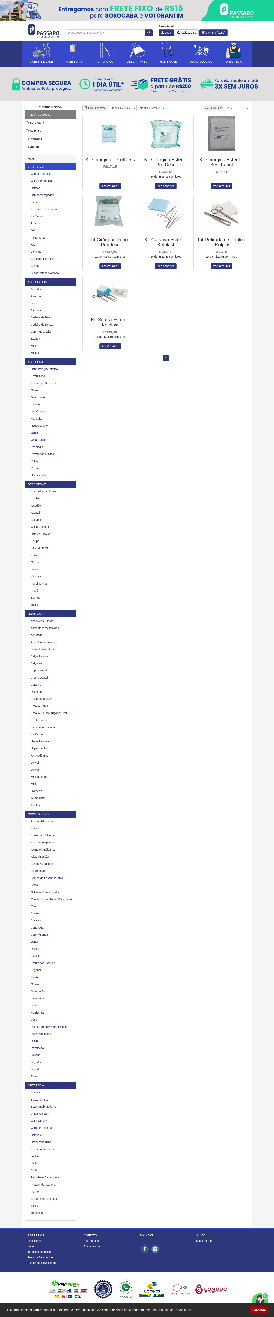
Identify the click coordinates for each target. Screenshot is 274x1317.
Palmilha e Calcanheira (45, 1177)
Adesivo (36, 828)
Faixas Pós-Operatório (44, 209)
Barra (34, 303)
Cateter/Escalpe (40, 533)
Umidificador (38, 475)
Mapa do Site (204, 1240)
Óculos (35, 432)
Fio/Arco (36, 977)
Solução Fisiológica (43, 258)
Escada (35, 338)
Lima (34, 1005)
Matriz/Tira (37, 1012)
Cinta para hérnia (41, 180)
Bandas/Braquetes (42, 863)
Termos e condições (40, 1251)
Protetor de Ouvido (42, 454)
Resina (35, 1040)
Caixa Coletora (40, 526)
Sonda (35, 265)
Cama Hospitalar (41, 331)
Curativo (36, 684)
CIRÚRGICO (36, 166)
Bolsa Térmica (39, 1099)
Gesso (35, 984)
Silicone (35, 1055)
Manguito (36, 418)
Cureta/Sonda (39, 934)
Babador (36, 519)
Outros (32, 146)
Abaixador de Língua (43, 491)
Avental (35, 512)
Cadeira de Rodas (42, 324)
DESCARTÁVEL (38, 484)
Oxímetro (36, 791)
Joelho (35, 1156)
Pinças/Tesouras (41, 1033)
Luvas (34, 569)
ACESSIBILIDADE (39, 282)
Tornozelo (37, 1212)
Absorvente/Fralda (42, 620)
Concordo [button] (259, 1309)
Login (166, 32)
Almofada (36, 635)
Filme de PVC (39, 548)
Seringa (35, 597)
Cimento (36, 913)
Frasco (35, 555)
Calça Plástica (39, 656)
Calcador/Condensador (45, 892)
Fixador (35, 223)
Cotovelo (36, 1135)
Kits (33, 244)
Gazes (35, 562)
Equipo (35, 541)
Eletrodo (36, 202)
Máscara (36, 576)
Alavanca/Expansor (43, 842)
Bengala (36, 310)
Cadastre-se (186, 32)
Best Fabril (35, 122)
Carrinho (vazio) (213, 32)
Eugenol (36, 970)
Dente (34, 941)
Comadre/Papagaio (43, 195)
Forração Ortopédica (43, 1149)
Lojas (31, 1246)
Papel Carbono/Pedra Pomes (49, 1026)
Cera (34, 906)
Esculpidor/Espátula (43, 963)
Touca (34, 604)
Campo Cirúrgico (41, 173)
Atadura (35, 1092)
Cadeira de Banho (42, 317)
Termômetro (38, 798)
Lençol (35, 762)
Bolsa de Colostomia (43, 649)
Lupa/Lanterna (39, 411)
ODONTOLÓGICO (39, 814)
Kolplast (33, 130)
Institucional (35, 1240)
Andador (36, 289)
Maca (34, 345)
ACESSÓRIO (36, 361)
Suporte (35, 1069)
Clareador (37, 920)
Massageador (39, 776)
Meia (34, 783)
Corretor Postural (41, 1127)
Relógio (35, 461)
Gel (33, 230)
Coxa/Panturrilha (41, 1142)
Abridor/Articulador (42, 821)
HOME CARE (36, 613)
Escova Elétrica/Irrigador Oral (49, 713)
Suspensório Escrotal (44, 1198)
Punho (35, 1191)
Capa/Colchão (39, 670)
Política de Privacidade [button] (175, 1309)
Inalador (36, 404)
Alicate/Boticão (40, 856)
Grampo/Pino (39, 991)
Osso (34, 1019)
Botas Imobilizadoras (43, 1106)
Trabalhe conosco (95, 1246)
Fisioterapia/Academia (44, 383)
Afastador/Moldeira (42, 835)
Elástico (35, 955)
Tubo (34, 1076)
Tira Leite (36, 805)
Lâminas (36, 251)
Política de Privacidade (42, 1262)
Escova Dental (39, 706)
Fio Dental (37, 734)
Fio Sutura (37, 216)
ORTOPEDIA (36, 1085)
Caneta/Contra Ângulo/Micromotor (52, 899)
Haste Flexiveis (40, 741)
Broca (34, 885)
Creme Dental (39, 677)
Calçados (36, 663)
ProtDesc (34, 138)
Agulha (35, 498)
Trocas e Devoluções (40, 1257)
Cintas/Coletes (40, 1113)
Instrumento (38, 998)
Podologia (37, 447)
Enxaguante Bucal (42, 698)
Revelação (37, 1048)
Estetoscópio (39, 720)
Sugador (36, 1062)
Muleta (35, 352)
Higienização (39, 748)
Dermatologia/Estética (44, 369)
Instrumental (38, 237)
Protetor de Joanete (43, 1184)
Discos (35, 948)
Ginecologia (38, 397)
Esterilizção (38, 376)
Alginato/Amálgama (43, 849)
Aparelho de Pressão (44, 642)
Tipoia (34, 1205)
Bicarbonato (38, 870)
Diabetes (36, 691)
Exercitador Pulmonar (44, 727)
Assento (36, 296)
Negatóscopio (39, 425)
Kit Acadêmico (39, 755)
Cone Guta (37, 927)
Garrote (35, 390)
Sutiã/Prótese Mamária (45, 273)
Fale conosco (92, 1240)
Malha (34, 1163)
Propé (34, 590)
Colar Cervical (39, 1120)
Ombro (35, 1170)
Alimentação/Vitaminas (45, 628)
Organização (38, 439)
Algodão (36, 505)
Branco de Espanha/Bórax (47, 878)
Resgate (36, 468)
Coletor (35, 188)
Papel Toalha (39, 583)
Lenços (35, 769)
